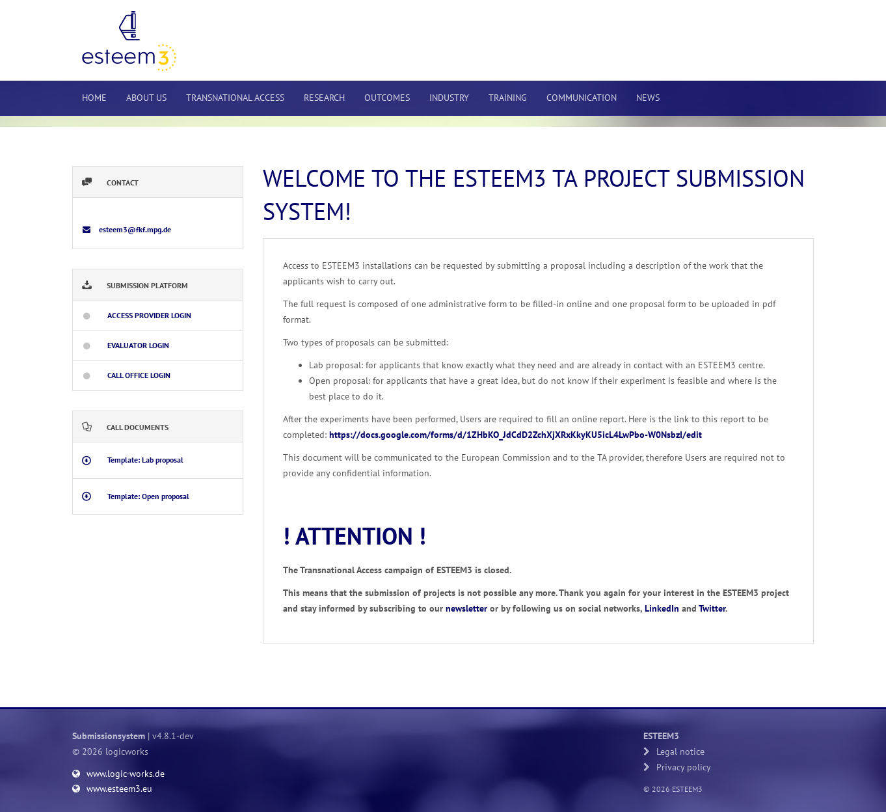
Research (324, 97)
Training (508, 97)
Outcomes (387, 97)
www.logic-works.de (118, 773)
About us (146, 97)
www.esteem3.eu (112, 788)
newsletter (466, 608)
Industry (449, 97)
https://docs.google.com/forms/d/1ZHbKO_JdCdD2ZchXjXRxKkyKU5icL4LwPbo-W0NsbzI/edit (515, 434)
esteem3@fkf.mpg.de (134, 229)
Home (94, 97)
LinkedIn (662, 608)
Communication (581, 97)
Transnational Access (235, 97)
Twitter (712, 608)
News (648, 97)
